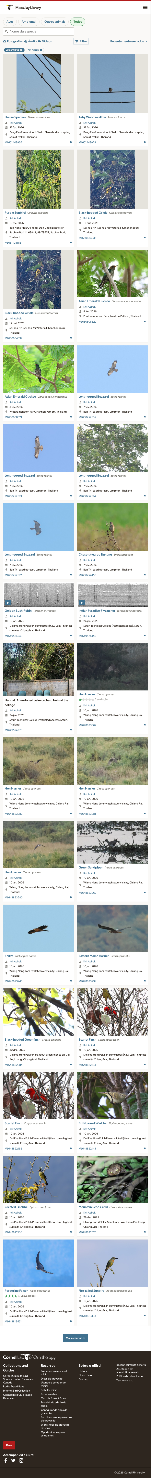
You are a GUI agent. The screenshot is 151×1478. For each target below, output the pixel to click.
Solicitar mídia (49, 1390)
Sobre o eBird (90, 1366)
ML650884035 (87, 238)
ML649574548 (13, 636)
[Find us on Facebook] (5, 1460)
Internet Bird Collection (16, 1390)
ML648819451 (13, 1321)
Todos (78, 21)
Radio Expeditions (13, 1386)
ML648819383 (87, 1316)
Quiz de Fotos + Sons (53, 1398)
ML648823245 (13, 981)
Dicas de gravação (52, 1378)
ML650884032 (13, 338)
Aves (9, 21)
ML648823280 (13, 897)
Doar (9, 1445)
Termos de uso (124, 1380)
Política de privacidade (129, 1376)
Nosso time (85, 1375)
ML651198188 (13, 242)
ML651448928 (87, 142)
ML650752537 (87, 417)
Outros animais (54, 21)
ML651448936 (13, 142)
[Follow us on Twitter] (13, 1460)
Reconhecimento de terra (131, 1365)
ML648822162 (13, 1148)
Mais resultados (75, 1338)
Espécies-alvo (49, 1394)
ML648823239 (87, 981)
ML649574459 (87, 636)
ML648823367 (87, 725)
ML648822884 (13, 1065)
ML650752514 (87, 496)
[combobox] (42, 31)
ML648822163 (87, 1065)
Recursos (48, 1366)
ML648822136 (13, 1232)
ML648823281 (87, 814)
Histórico (84, 1371)
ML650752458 (87, 575)
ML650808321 (13, 417)
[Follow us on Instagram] (21, 1460)
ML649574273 (13, 730)
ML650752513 (13, 496)
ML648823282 (13, 814)
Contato (83, 1379)
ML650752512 (13, 575)
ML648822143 (87, 1148)
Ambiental (29, 21)
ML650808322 (87, 321)
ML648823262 (87, 893)
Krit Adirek (15, 123)
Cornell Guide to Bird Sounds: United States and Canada (18, 1379)
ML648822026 (87, 1232)
